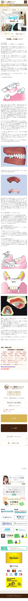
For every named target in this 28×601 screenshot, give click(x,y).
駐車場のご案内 (15, 443)
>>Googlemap (23, 468)
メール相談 (14, 428)
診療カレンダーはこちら (15, 436)
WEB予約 (4, 5)
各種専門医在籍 (5, 9)
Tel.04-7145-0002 (14, 403)
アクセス (23, 5)
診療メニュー (14, 5)
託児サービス (23, 9)
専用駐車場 (14, 9)
